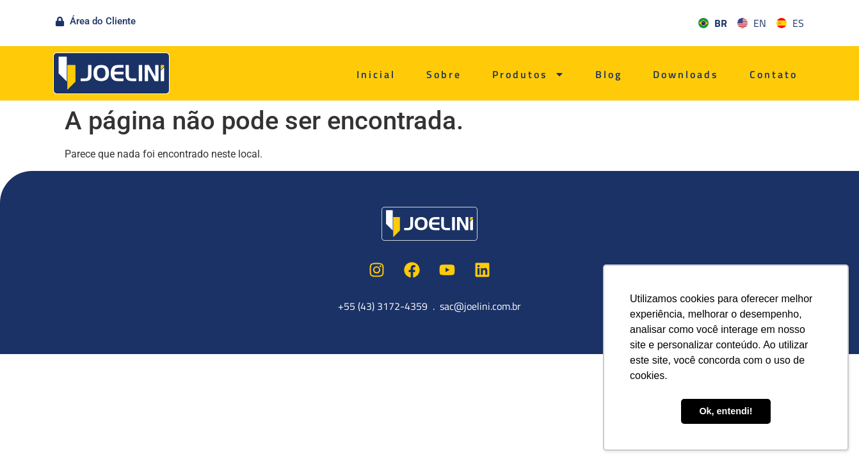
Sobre (444, 74)
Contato (774, 74)
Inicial (376, 74)
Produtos (528, 74)
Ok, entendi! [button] (725, 411)
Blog (608, 74)
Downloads (686, 74)
